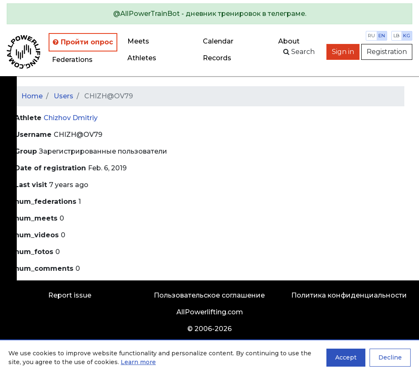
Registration (387, 52)
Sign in (343, 52)
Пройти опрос (83, 42)
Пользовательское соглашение (209, 295)
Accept (346, 357)
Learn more (138, 362)
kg (406, 36)
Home (32, 96)
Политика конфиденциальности (349, 295)
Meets (138, 41)
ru (371, 36)
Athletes (141, 58)
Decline (390, 357)
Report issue (69, 295)
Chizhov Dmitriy (71, 118)
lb (396, 36)
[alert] (209, 13)
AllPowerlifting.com (209, 312)
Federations (72, 60)
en (381, 36)
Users (63, 96)
